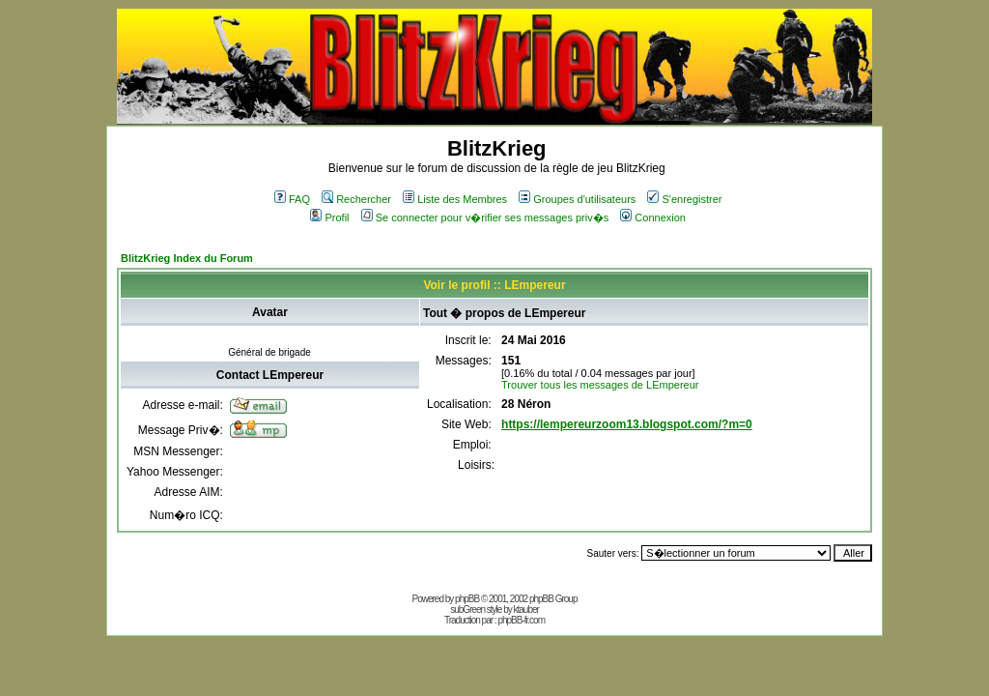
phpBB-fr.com (521, 620)
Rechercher (356, 199)
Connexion (653, 217)
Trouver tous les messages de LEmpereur (599, 385)
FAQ (292, 199)
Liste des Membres (455, 199)
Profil (329, 217)
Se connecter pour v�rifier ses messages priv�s (484, 217)
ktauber (526, 609)
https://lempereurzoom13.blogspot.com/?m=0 (626, 424)
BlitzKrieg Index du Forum (187, 258)
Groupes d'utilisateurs (577, 199)
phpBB (467, 599)
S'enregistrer (684, 199)
